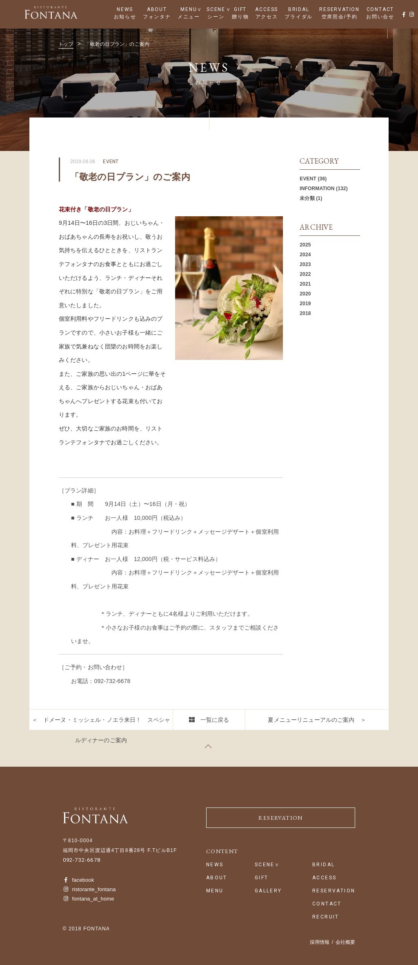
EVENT (308, 179)
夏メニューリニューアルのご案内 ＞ (317, 720)
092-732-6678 (81, 860)
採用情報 (319, 942)
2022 (305, 274)
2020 (305, 294)
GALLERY (268, 891)
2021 (305, 284)
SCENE (216, 9)
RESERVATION (339, 9)
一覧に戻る (214, 720)
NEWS (125, 9)
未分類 (307, 198)
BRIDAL (298, 9)
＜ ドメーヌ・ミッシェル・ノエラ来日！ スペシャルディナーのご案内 (101, 730)
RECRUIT (325, 917)
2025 (305, 245)
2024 (305, 254)
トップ (65, 44)
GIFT (240, 9)
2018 (305, 313)
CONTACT (380, 9)
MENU (188, 9)
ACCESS (266, 9)
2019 (305, 303)
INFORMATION (317, 188)
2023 (305, 264)
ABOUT (157, 9)
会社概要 (345, 942)
